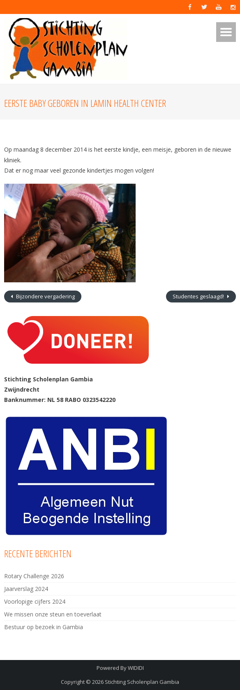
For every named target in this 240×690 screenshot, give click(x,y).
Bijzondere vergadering (45, 296)
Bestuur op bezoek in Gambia (43, 627)
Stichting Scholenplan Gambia (142, 681)
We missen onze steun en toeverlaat (53, 614)
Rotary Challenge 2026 (34, 576)
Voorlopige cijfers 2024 (34, 601)
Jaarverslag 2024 (26, 589)
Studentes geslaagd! (199, 296)
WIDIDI (136, 668)
